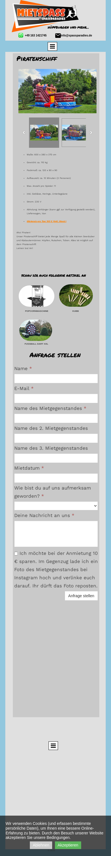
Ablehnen (41, 845)
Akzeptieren (68, 845)
